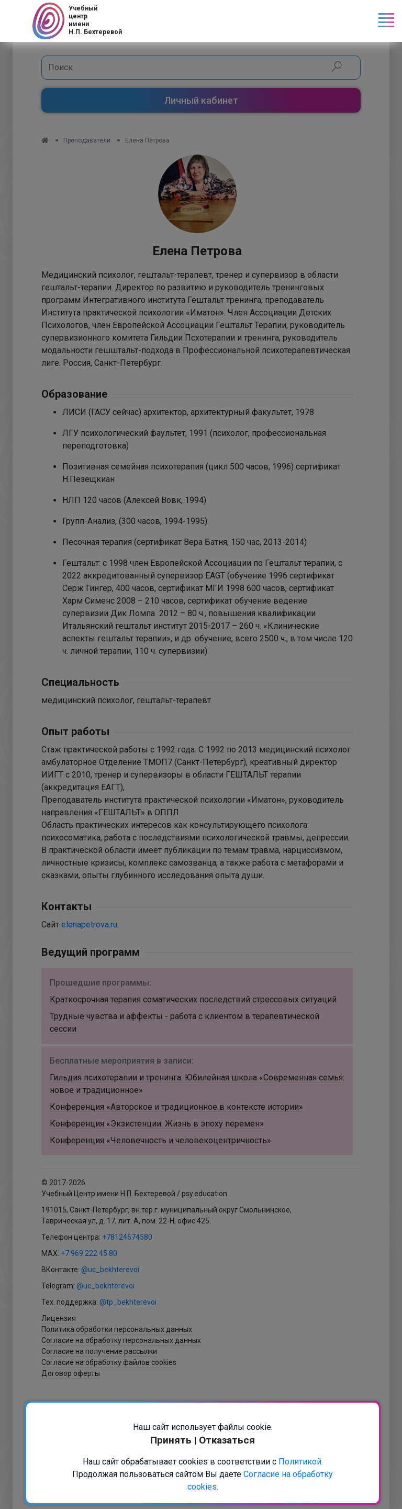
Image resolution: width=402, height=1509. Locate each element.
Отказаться (227, 1440)
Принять (172, 1440)
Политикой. (300, 1462)
